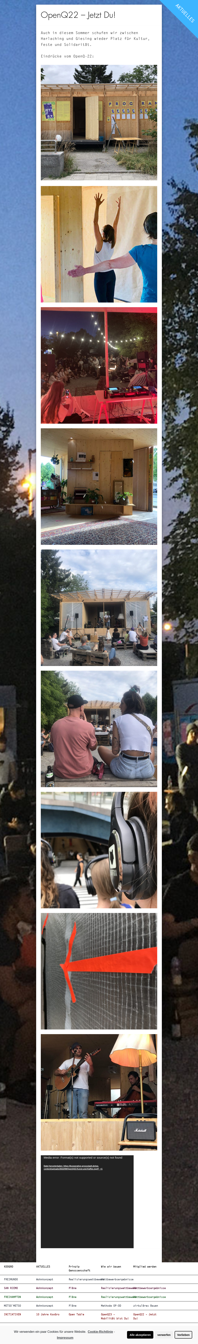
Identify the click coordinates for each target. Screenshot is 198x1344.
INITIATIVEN (12, 1314)
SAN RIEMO (11, 1288)
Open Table (76, 1314)
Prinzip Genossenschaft (79, 1268)
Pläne (72, 1288)
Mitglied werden (144, 1266)
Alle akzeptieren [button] (140, 1334)
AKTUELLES (185, 13)
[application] (87, 1201)
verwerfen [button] (164, 1334)
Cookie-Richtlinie (100, 1331)
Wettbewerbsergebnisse (115, 1279)
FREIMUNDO (11, 1279)
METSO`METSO (12, 1305)
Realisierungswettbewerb (83, 1279)
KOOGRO (8, 1266)
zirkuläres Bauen (145, 1305)
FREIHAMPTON (12, 1297)
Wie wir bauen (111, 1266)
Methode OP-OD (111, 1305)
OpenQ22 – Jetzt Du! (144, 1316)
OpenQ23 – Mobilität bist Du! (115, 1316)
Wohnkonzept (44, 1279)
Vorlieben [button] (183, 1334)
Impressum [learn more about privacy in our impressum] (65, 1337)
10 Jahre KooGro (47, 1314)
